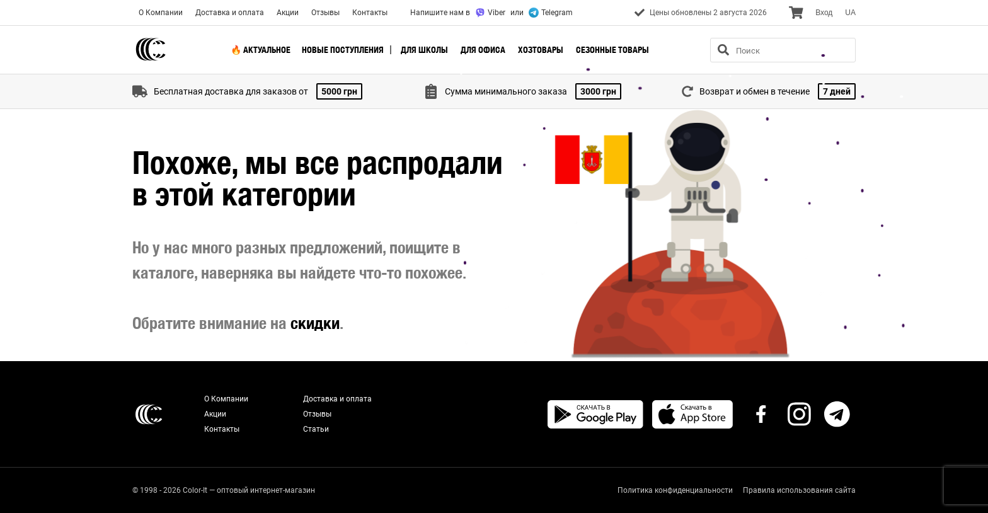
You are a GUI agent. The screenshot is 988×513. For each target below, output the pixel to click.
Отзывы (325, 12)
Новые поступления (343, 50)
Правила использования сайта (799, 490)
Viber (490, 13)
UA (850, 12)
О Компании (161, 12)
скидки (315, 323)
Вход (823, 12)
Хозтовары (540, 50)
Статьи (316, 429)
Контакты (370, 12)
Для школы (424, 50)
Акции (288, 12)
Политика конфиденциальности (675, 490)
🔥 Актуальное (260, 50)
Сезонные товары (612, 50)
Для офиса (483, 50)
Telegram (551, 13)
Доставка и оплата (229, 12)
